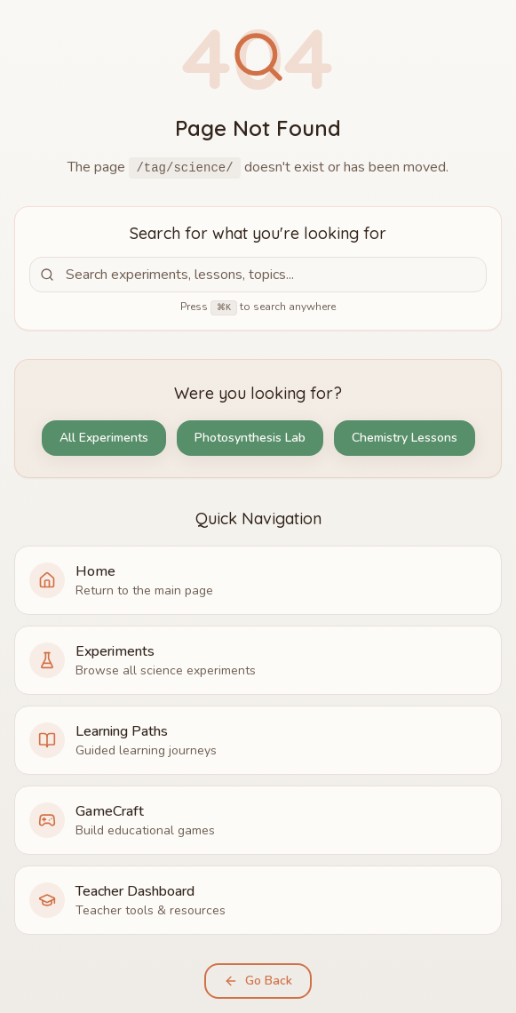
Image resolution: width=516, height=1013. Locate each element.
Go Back (258, 980)
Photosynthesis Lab (250, 437)
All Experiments (104, 437)
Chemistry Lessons (404, 437)
